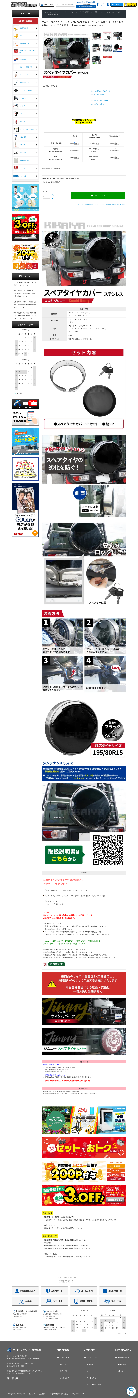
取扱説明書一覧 (123, 1357)
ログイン (90, 1371)
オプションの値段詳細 (85, 204)
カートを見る (91, 1378)
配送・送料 (64, 1371)
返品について (99, 204)
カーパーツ (53, 12)
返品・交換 (64, 1364)
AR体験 (120, 1371)
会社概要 (42, 1394)
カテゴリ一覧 (47, 5)
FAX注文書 (122, 1364)
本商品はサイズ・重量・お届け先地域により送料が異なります (60, 178)
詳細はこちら (25, 1291)
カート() (116, 4)
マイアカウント (92, 1357)
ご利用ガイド (64, 1357)
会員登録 (90, 1364)
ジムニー (60, 12)
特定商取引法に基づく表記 (115, 204)
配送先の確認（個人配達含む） (51, 168)
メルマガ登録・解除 (94, 1385)
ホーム (46, 12)
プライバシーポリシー (80, 1394)
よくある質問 (64, 1378)
